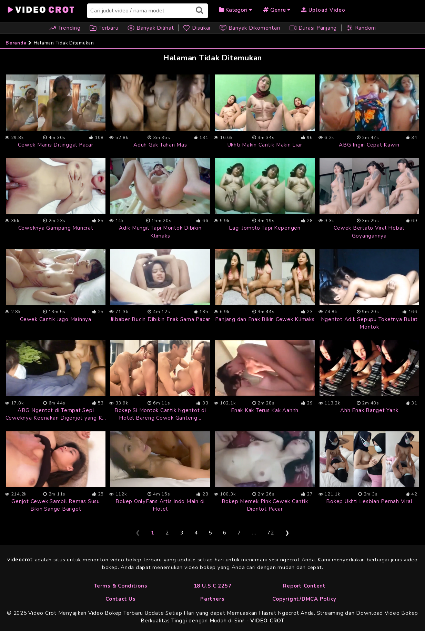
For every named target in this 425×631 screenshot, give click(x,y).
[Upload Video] (323, 9)
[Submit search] (199, 10)
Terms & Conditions (121, 585)
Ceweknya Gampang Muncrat (55, 227)
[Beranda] (41, 9)
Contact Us (120, 598)
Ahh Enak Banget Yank (369, 410)
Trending (65, 27)
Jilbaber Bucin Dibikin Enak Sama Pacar (160, 319)
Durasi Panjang (313, 27)
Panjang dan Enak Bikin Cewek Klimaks (265, 319)
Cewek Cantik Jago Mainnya (55, 319)
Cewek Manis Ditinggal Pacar (55, 144)
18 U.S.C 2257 (213, 585)
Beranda (16, 43)
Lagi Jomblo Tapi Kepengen (265, 227)
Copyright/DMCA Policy (304, 598)
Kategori (235, 10)
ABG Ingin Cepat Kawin (369, 144)
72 (270, 532)
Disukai (197, 27)
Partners (212, 598)
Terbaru (103, 27)
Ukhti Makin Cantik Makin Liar (264, 144)
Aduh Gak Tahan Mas (160, 144)
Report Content (304, 585)
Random (361, 27)
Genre (276, 10)
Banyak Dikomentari (249, 27)
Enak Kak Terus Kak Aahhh (264, 410)
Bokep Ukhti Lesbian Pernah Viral (369, 501)
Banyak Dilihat (150, 27)
